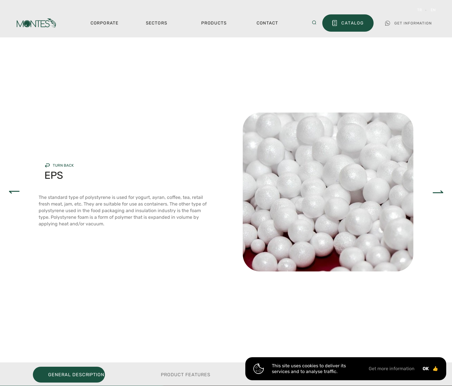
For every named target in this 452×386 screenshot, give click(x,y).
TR (419, 10)
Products (214, 23)
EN (433, 10)
